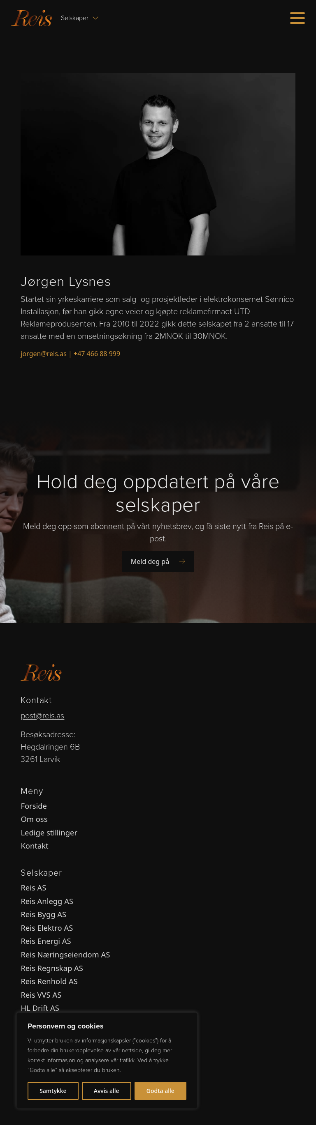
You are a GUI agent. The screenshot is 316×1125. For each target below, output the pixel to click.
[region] (107, 1060)
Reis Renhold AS (49, 981)
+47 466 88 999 (97, 353)
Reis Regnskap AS (52, 968)
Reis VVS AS (41, 994)
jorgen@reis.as (43, 353)
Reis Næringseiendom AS (65, 954)
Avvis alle (106, 1091)
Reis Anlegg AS (47, 901)
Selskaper (80, 18)
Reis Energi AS (46, 941)
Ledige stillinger (49, 832)
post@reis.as (42, 715)
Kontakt (34, 845)
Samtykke (53, 1091)
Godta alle (160, 1091)
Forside (34, 806)
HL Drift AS (40, 1008)
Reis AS (33, 887)
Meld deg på (158, 561)
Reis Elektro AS (47, 928)
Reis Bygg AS (43, 914)
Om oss (34, 819)
